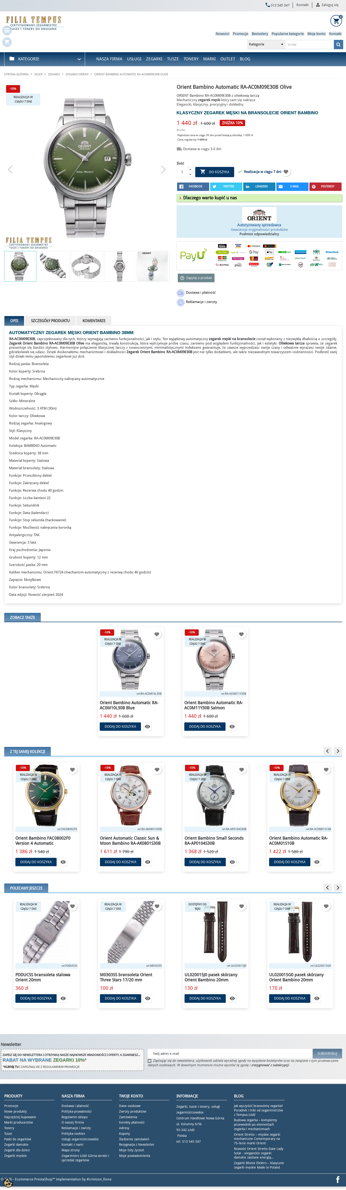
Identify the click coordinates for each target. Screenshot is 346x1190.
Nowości (222, 34)
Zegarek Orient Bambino (28, 343)
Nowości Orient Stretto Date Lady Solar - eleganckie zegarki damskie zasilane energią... (258, 1153)
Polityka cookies (73, 1133)
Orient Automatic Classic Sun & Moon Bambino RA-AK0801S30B (130, 841)
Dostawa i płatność (75, 1106)
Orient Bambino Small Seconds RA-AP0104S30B (214, 841)
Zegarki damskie (16, 1144)
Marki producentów (18, 1122)
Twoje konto (131, 1096)
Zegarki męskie (15, 1156)
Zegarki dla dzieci (17, 1150)
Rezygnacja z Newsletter (136, 1144)
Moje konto (316, 34)
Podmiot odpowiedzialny (259, 234)
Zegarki (154, 58)
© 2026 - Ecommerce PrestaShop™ (28, 1179)
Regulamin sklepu (75, 1117)
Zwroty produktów (132, 1111)
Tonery (191, 58)
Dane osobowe (130, 1106)
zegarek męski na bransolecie (241, 112)
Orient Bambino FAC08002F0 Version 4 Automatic (42, 841)
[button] (207, 197)
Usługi (134, 58)
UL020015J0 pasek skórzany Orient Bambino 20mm (211, 977)
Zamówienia (128, 1117)
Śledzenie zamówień (134, 1139)
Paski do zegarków (17, 1139)
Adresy (124, 1128)
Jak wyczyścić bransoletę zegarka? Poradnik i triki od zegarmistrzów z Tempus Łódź (258, 1110)
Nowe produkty (15, 1111)
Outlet (227, 58)
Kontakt (302, 5)
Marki (209, 58)
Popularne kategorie (288, 34)
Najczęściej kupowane (20, 1117)
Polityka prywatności (77, 1111)
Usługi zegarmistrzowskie (80, 1139)
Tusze (173, 58)
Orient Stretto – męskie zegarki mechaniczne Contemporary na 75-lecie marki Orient (257, 1139)
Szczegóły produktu (50, 321)
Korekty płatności (131, 1122)
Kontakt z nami (72, 1144)
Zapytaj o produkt (196, 278)
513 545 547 (280, 5)
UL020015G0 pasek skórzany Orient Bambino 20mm (296, 977)
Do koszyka (214, 172)
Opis (14, 321)
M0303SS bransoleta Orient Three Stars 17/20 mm (126, 977)
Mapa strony (71, 1150)
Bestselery (260, 34)
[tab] (259, 198)
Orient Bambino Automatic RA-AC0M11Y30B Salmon (213, 705)
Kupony (124, 1133)
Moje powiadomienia (134, 1156)
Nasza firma (109, 58)
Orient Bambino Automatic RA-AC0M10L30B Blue (129, 705)
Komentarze (93, 321)
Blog (245, 58)
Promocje (240, 34)
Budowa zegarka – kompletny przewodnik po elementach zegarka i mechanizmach (255, 1124)
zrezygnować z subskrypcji (270, 1065)
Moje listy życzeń (131, 1150)
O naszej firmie (73, 1122)
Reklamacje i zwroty (76, 1128)
